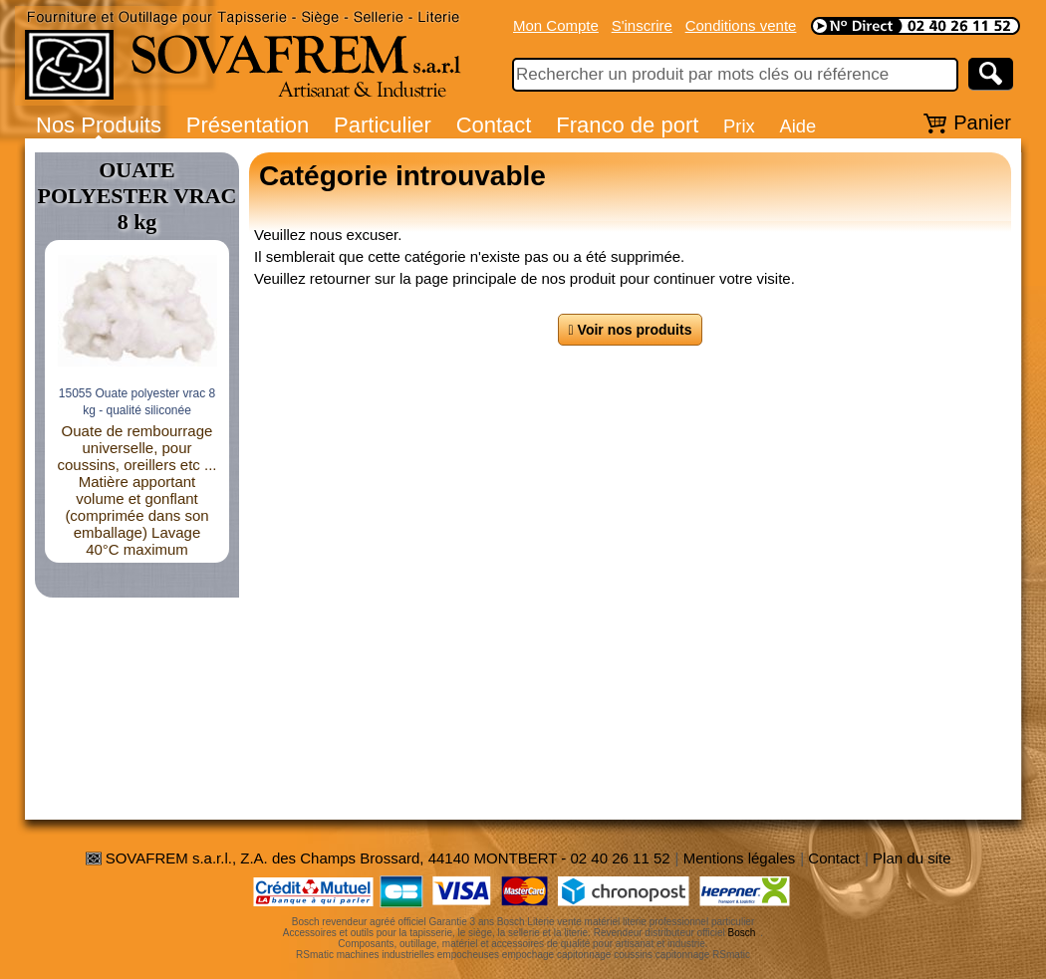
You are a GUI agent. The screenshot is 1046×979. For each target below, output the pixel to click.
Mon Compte (556, 25)
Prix (739, 126)
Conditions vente (741, 25)
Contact (494, 125)
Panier (982, 122)
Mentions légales (739, 858)
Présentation (248, 125)
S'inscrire (642, 25)
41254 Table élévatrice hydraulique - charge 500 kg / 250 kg (137, 413)
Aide (797, 126)
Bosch (742, 932)
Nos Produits (98, 125)
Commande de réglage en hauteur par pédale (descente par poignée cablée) (137, 476)
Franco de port (627, 125)
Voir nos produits (630, 330)
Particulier (382, 125)
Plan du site (911, 858)
